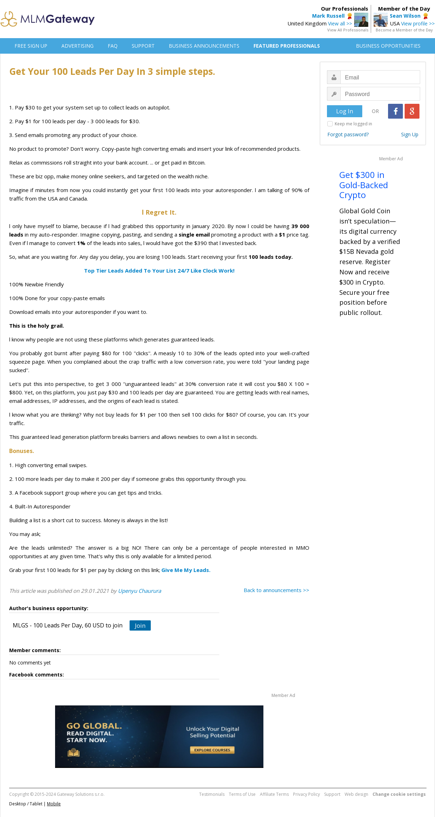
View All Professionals (347, 29)
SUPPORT (143, 45)
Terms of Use (242, 794)
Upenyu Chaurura (139, 590)
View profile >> (418, 23)
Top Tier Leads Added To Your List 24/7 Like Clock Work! (159, 270)
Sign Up (409, 134)
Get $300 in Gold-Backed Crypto (363, 185)
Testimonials (212, 794)
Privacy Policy (306, 794)
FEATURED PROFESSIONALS (287, 45)
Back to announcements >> (276, 590)
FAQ (113, 45)
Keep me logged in (353, 124)
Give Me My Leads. (185, 569)
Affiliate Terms (274, 794)
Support (332, 794)
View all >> (340, 23)
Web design (356, 794)
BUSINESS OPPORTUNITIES (388, 45)
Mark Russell (328, 15)
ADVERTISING (77, 45)
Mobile (54, 804)
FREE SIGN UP (30, 45)
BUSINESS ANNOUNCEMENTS (204, 45)
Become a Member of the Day (404, 29)
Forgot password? (348, 134)
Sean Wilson (405, 15)
